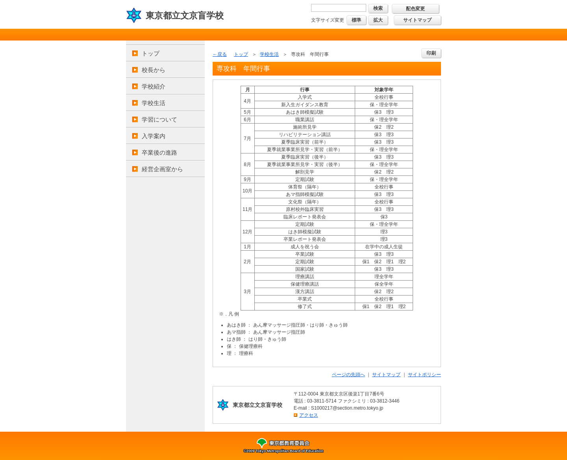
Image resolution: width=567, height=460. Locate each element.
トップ (150, 53)
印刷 (431, 53)
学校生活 (153, 103)
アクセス (308, 415)
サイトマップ (417, 20)
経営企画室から (162, 169)
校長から (153, 70)
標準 (356, 20)
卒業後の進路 (159, 152)
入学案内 (153, 136)
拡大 (378, 20)
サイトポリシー (424, 374)
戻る (222, 54)
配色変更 (415, 8)
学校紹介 (153, 86)
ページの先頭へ (348, 374)
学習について (159, 119)
